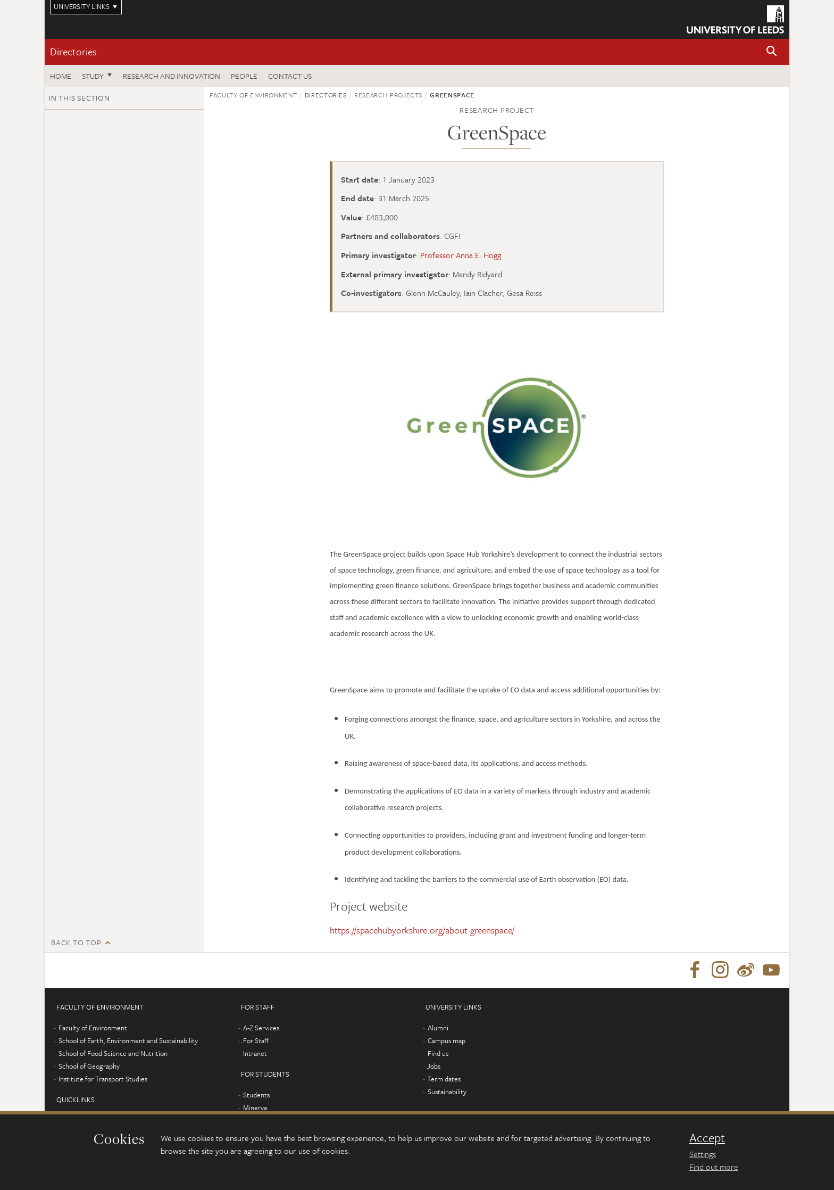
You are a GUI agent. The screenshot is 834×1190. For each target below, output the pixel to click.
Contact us (290, 75)
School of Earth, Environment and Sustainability (128, 1042)
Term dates (444, 1081)
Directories (73, 51)
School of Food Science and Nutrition (113, 1055)
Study (93, 75)
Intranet (255, 1055)
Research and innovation (171, 75)
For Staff (256, 1042)
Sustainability (447, 1093)
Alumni (438, 1029)
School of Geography (89, 1068)
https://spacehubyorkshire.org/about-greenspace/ (422, 930)
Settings (702, 1154)
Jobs (433, 1068)
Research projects (388, 95)
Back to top (76, 942)
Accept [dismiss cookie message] (707, 1137)
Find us (438, 1055)
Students (256, 1097)
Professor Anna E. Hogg (460, 255)
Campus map (446, 1042)
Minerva (255, 1109)
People (244, 75)
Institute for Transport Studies (103, 1081)
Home (60, 75)
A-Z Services (261, 1029)
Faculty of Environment (253, 95)
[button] (772, 52)
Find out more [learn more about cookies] (713, 1166)
